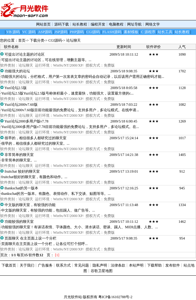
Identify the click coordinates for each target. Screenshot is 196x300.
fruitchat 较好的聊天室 (22, 171)
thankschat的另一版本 (21, 188)
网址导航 (134, 24)
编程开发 (98, 24)
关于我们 (27, 265)
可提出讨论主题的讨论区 (24, 54)
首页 (21, 40)
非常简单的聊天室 (19, 155)
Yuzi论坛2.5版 (15, 88)
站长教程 (80, 24)
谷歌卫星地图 (102, 271)
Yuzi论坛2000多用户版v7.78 (27, 121)
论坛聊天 (73, 40)
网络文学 (152, 24)
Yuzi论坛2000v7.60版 (21, 104)
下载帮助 (154, 265)
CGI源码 (55, 40)
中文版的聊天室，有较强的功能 (30, 205)
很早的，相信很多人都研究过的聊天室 (35, 138)
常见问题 (81, 265)
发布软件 (172, 265)
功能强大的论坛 (17, 71)
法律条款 (118, 265)
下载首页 (9, 265)
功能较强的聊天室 (19, 221)
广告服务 (45, 265)
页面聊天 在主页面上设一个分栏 (30, 238)
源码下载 (61, 24)
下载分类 (37, 40)
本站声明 (136, 265)
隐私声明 (100, 265)
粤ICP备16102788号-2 (115, 297)
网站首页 (43, 24)
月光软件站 (73, 297)
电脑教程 (116, 24)
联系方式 (63, 265)
